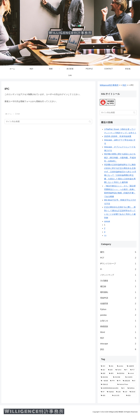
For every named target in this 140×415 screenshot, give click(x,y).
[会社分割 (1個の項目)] (118, 395)
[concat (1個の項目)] (131, 373)
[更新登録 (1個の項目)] (121, 373)
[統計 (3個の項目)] (103, 370)
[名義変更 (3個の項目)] (131, 366)
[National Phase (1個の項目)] (126, 384)
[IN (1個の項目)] (123, 388)
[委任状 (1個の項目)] (132, 391)
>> (105, 235)
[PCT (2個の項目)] (132, 370)
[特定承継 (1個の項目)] (118, 377)
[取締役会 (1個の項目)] (131, 388)
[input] (48, 121)
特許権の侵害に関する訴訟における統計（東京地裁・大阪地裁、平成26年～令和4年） (120, 157)
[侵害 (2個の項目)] (110, 370)
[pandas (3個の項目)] (121, 366)
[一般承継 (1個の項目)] (104, 380)
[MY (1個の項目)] (103, 391)
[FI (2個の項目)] (126, 370)
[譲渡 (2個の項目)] (104, 373)
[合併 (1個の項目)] (125, 391)
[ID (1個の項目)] (133, 380)
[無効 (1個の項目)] (130, 395)
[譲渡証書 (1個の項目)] (126, 380)
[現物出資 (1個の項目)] (108, 384)
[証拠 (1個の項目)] (118, 391)
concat (107, 221)
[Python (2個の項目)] (119, 370)
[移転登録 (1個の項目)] (106, 377)
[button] (90, 121)
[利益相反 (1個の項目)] (110, 391)
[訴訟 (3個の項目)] (112, 366)
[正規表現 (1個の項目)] (130, 377)
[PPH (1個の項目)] (112, 380)
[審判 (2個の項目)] (112, 373)
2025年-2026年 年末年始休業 (117, 136)
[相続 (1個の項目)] (105, 395)
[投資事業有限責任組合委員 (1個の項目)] (110, 388)
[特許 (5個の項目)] (104, 366)
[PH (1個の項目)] (119, 380)
